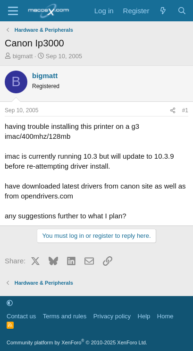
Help (144, 316)
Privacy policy (112, 316)
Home (165, 316)
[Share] (173, 110)
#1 (185, 110)
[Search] (182, 10)
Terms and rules (64, 316)
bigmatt (23, 56)
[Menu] (13, 10)
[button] (10, 302)
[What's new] (163, 10)
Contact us (21, 316)
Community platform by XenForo (77, 342)
